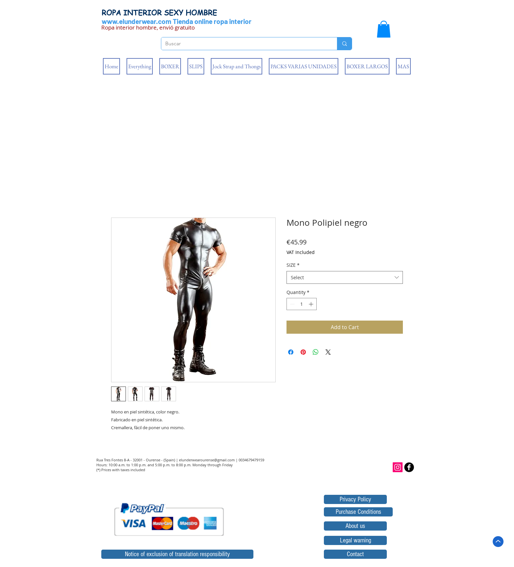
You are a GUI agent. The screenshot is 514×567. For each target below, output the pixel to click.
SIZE (293, 265)
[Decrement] (291, 304)
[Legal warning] (355, 540)
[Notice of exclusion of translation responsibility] (177, 554)
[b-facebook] (409, 467)
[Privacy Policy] (355, 499)
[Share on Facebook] (291, 352)
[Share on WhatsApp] (316, 352)
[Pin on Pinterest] (303, 352)
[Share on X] (328, 352)
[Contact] (355, 554)
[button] (384, 29)
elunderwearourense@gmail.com (207, 459)
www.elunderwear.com (136, 21)
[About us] (355, 526)
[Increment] (311, 304)
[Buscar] (244, 43)
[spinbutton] (301, 304)
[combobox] (345, 277)
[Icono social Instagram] (398, 467)
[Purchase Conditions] (358, 511)
